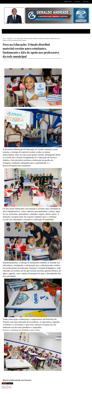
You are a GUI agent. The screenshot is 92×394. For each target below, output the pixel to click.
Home (4, 38)
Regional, (6, 60)
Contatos (77, 1)
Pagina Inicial (68, 1)
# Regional (9, 383)
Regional (10, 38)
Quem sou (86, 1)
